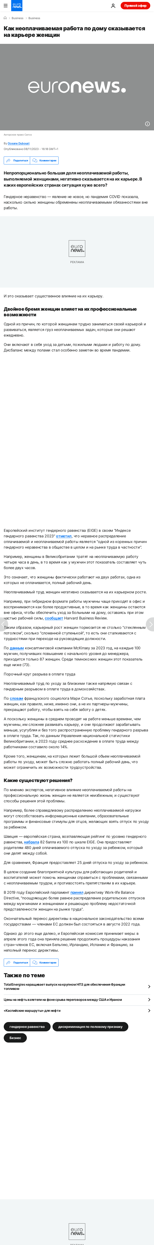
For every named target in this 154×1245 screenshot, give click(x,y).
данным (17, 648)
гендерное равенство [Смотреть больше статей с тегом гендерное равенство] (27, 1027)
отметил (64, 536)
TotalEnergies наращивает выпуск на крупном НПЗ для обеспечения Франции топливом (64, 986)
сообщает (54, 618)
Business (17, 18)
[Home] (5, 18)
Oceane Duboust (19, 143)
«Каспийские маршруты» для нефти (32, 1010)
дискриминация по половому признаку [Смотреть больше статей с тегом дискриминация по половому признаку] (90, 1027)
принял (76, 892)
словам (16, 698)
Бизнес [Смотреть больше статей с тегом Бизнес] (15, 1038)
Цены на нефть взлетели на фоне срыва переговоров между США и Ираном (63, 1000)
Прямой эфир (135, 5)
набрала (31, 842)
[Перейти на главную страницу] (16, 5)
